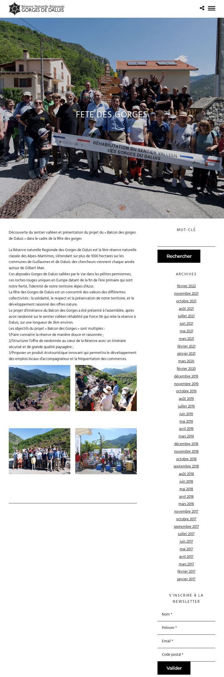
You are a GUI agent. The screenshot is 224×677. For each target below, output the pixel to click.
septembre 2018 (186, 466)
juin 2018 (186, 482)
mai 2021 (186, 331)
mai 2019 (186, 422)
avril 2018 (186, 497)
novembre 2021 (186, 294)
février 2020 (186, 369)
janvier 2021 (186, 354)
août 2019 (186, 399)
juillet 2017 (186, 534)
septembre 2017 (186, 527)
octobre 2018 (186, 459)
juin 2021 (186, 324)
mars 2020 (186, 361)
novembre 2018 (186, 452)
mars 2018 (186, 504)
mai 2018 (186, 489)
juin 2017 (186, 542)
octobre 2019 (186, 391)
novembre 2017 (186, 512)
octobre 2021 (186, 301)
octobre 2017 (186, 519)
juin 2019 (186, 414)
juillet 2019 (186, 406)
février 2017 (186, 572)
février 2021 (186, 346)
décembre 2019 (186, 376)
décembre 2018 (186, 444)
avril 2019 (186, 429)
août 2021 (186, 309)
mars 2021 (186, 339)
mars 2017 (186, 564)
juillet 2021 (186, 316)
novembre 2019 (186, 384)
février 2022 (186, 286)
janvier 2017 (186, 579)
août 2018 (186, 474)
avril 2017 (186, 557)
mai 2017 (186, 549)
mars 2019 (186, 436)
